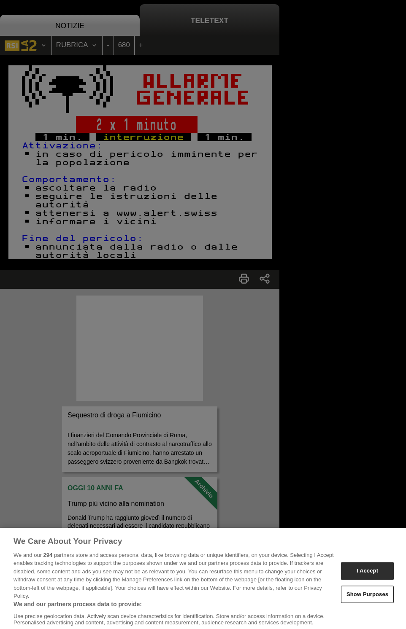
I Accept (367, 576)
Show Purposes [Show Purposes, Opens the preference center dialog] (367, 599)
